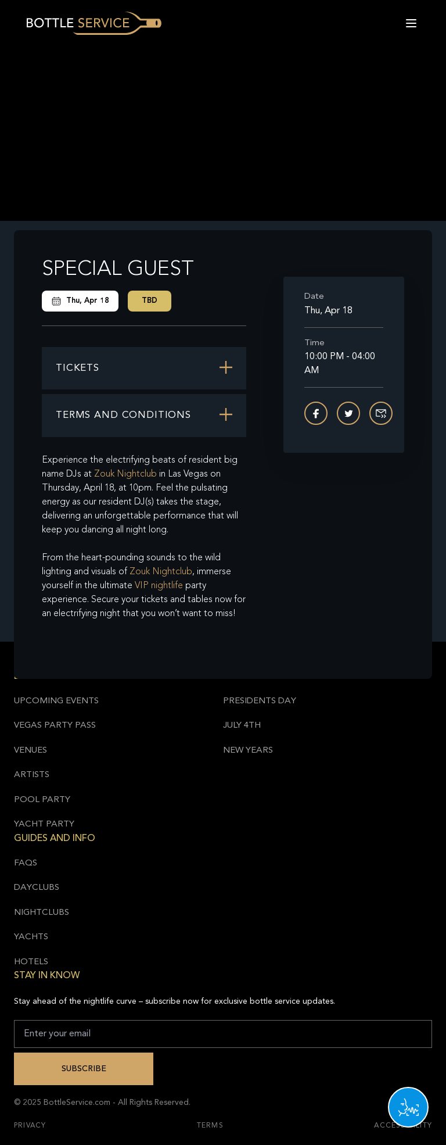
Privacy (30, 1125)
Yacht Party (44, 824)
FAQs (25, 863)
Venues (30, 750)
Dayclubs (36, 887)
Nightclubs (41, 912)
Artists (31, 775)
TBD (149, 301)
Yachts (31, 937)
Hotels (31, 962)
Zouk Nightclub (125, 474)
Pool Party (42, 800)
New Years (248, 750)
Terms (210, 1125)
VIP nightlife (159, 586)
